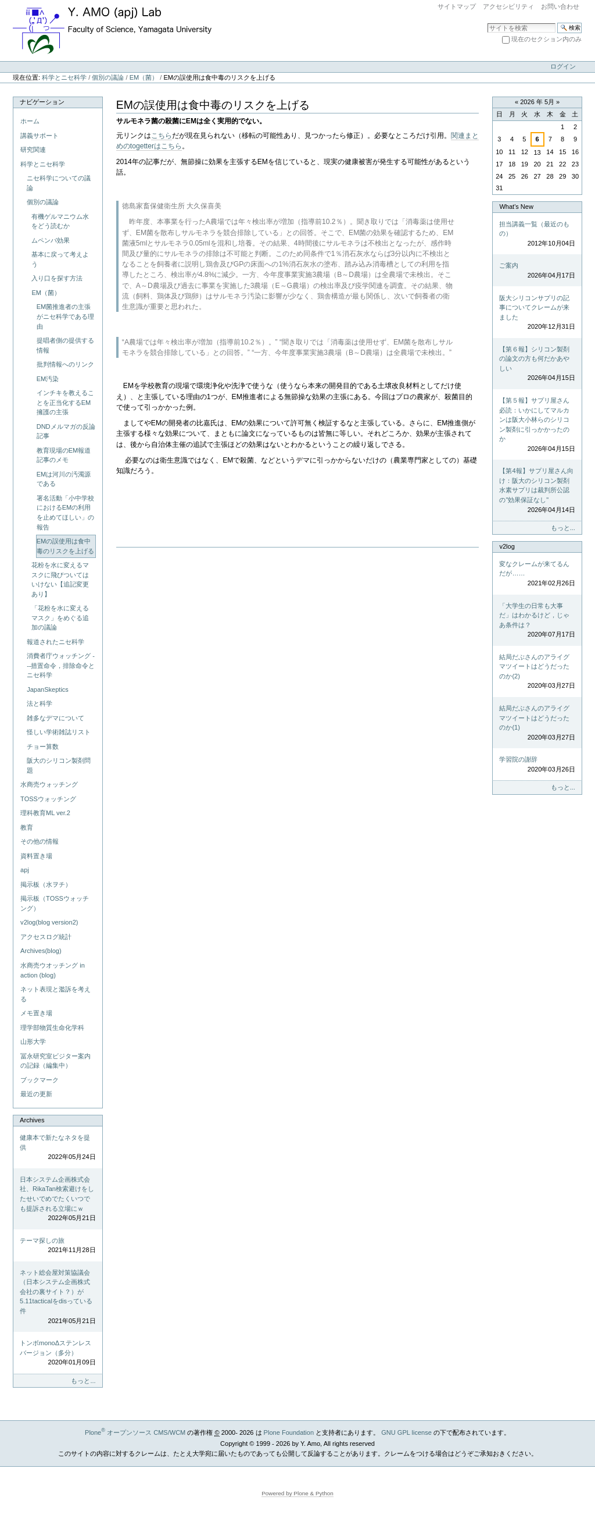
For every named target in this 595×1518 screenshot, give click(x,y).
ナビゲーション (42, 101)
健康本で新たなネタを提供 (57, 1148)
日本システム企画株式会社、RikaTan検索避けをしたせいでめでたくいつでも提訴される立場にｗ (57, 1199)
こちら (161, 135)
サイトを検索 (487, 22)
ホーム (30, 121)
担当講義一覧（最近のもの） (537, 234)
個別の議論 (108, 77)
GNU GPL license (406, 1432)
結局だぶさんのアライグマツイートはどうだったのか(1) (537, 723)
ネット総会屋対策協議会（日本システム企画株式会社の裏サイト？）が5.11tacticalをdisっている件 (57, 1297)
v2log (506, 546)
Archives (32, 1120)
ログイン (563, 66)
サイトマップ (457, 6)
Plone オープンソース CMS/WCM (135, 1432)
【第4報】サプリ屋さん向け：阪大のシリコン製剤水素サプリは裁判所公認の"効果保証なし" (537, 490)
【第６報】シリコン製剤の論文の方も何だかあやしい (537, 364)
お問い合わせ (560, 6)
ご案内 (537, 271)
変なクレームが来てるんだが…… (537, 574)
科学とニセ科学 (64, 77)
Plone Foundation (289, 1432)
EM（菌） (144, 77)
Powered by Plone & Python (297, 1493)
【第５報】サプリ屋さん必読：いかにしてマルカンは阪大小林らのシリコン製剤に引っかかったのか (537, 425)
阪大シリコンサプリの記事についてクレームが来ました (537, 313)
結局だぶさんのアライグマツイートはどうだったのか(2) (537, 672)
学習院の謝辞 (537, 765)
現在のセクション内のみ (546, 38)
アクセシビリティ (508, 6)
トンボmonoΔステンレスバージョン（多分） (57, 1353)
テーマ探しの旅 (57, 1246)
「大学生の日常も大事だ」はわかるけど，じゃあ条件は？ (537, 620)
